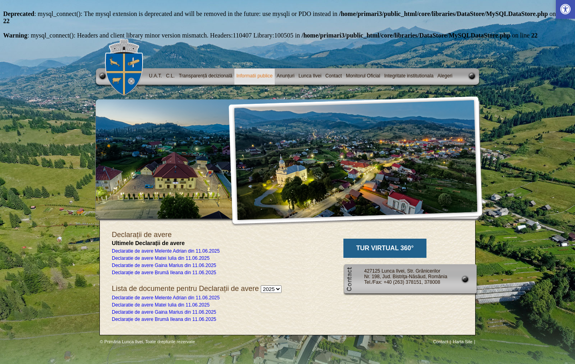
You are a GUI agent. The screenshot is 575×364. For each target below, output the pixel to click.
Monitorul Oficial (363, 76)
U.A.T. (155, 76)
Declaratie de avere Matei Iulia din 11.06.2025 (161, 258)
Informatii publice (254, 76)
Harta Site (462, 341)
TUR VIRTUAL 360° (385, 248)
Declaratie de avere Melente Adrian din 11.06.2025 (166, 251)
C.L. (170, 76)
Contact (333, 76)
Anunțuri (286, 76)
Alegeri (445, 76)
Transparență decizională (205, 76)
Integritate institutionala (408, 76)
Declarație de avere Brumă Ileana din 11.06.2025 (164, 272)
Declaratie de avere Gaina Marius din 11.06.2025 (164, 265)
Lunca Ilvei (309, 76)
